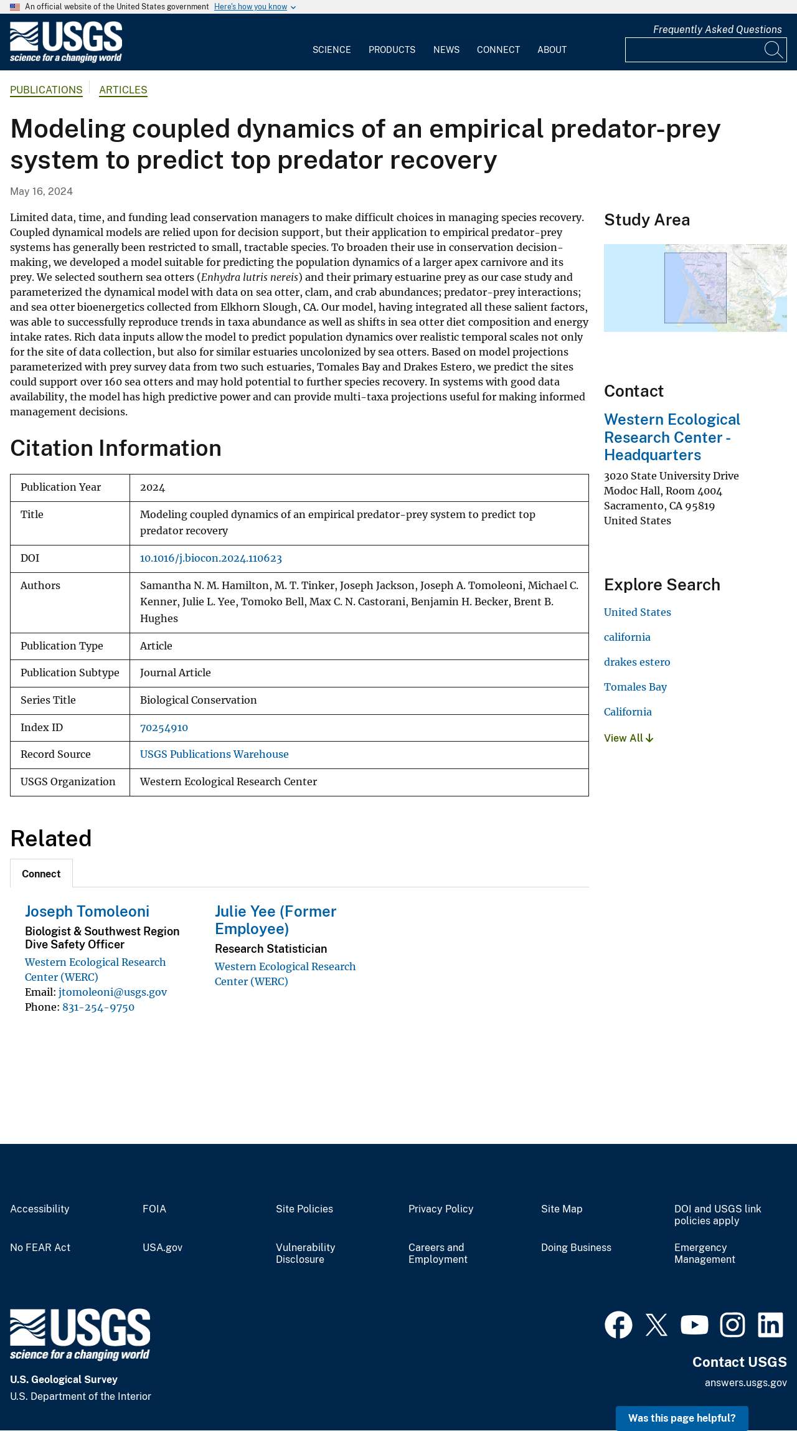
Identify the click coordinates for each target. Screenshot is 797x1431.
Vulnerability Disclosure (306, 1253)
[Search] (774, 49)
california (627, 637)
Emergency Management (704, 1253)
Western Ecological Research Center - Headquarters (672, 437)
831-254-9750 (98, 1007)
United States (637, 612)
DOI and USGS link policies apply (718, 1215)
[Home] (66, 60)
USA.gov (162, 1248)
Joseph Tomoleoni (87, 911)
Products (392, 50)
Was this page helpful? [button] (682, 1418)
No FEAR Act (40, 1248)
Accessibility (40, 1209)
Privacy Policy (441, 1209)
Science (332, 50)
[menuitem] (332, 42)
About (552, 50)
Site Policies (304, 1209)
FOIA (154, 1209)
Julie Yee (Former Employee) (276, 920)
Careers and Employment (438, 1253)
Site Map (562, 1209)
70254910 (164, 728)
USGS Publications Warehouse (214, 754)
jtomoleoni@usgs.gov (113, 992)
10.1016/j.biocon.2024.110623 (211, 558)
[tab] (41, 873)
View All (628, 738)
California (628, 712)
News (446, 50)
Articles (123, 90)
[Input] (706, 49)
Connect (498, 50)
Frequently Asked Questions (717, 29)
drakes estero (637, 662)
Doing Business (576, 1248)
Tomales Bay (635, 687)
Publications (46, 90)
